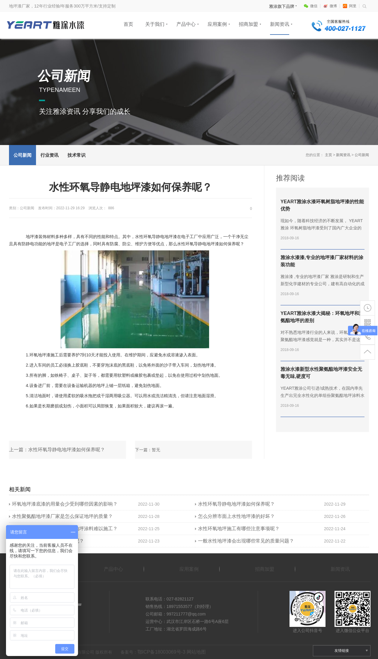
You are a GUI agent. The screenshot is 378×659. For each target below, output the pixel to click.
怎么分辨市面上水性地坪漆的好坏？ (236, 516)
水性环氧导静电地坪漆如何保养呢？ (236, 503)
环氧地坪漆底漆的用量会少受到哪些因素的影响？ (65, 503)
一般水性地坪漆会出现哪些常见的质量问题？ (246, 540)
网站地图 (196, 651)
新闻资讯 (279, 24)
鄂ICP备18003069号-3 (161, 651)
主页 (328, 155)
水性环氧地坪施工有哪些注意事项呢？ (239, 528)
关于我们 (154, 24)
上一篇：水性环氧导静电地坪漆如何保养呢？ (57, 449)
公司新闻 (23, 155)
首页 (128, 24)
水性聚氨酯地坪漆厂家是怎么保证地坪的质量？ (62, 516)
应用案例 (217, 24)
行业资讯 (49, 155)
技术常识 (77, 155)
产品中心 (186, 24)
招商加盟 (248, 24)
